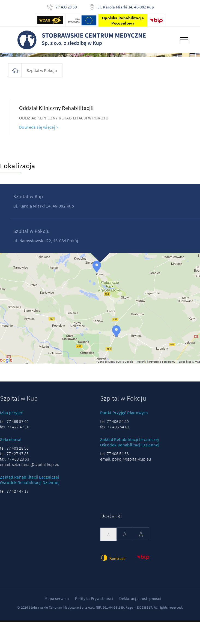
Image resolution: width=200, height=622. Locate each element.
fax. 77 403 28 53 (14, 455)
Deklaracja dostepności (140, 594)
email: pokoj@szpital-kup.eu (125, 455)
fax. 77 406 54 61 (114, 423)
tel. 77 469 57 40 (14, 417)
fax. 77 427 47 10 (14, 423)
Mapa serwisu (56, 594)
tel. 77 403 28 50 (14, 444)
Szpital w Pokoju (42, 66)
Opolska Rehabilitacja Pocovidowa (123, 20)
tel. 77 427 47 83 (14, 449)
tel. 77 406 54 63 (114, 449)
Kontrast (112, 554)
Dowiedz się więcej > (38, 123)
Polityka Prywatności (94, 594)
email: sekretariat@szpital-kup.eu (29, 460)
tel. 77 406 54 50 (114, 417)
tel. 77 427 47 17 (14, 487)
